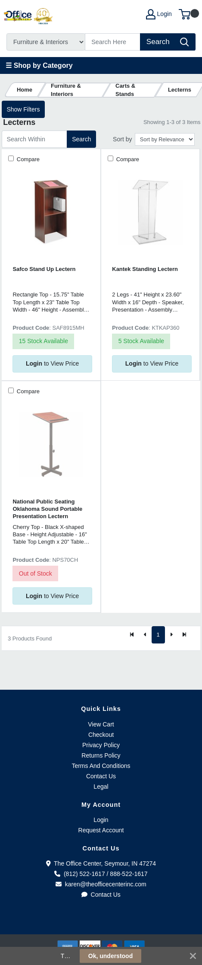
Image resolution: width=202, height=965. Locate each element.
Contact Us (101, 776)
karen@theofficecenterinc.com (101, 884)
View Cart (101, 724)
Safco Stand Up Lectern (43, 269)
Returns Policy (100, 755)
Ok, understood (110, 955)
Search (81, 139)
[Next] (171, 634)
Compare (27, 159)
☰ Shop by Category (39, 65)
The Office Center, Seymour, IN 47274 (101, 863)
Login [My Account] (159, 14)
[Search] (113, 42)
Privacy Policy (101, 745)
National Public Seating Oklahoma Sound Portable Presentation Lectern (47, 509)
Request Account (101, 830)
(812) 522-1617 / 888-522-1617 (100, 873)
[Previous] (145, 634)
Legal (100, 786)
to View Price (52, 363)
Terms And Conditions (100, 765)
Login (100, 819)
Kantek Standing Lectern (145, 269)
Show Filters (23, 109)
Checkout (101, 734)
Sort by (122, 139)
